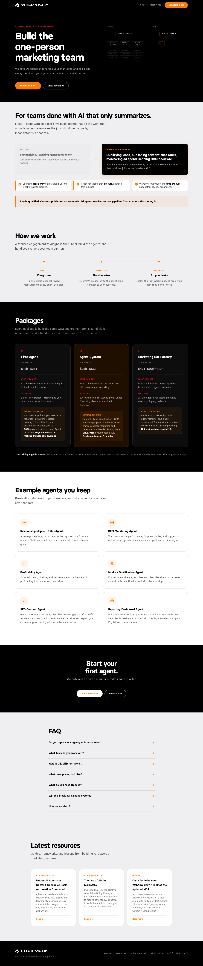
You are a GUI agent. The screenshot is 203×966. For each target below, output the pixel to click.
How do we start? (59, 806)
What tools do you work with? (66, 753)
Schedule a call (176, 5)
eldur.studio (157, 953)
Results (143, 5)
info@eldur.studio (177, 953)
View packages (56, 86)
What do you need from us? (65, 785)
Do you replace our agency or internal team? (75, 742)
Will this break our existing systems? (71, 796)
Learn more (115, 693)
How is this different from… (65, 763)
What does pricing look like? (65, 774)
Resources (155, 5)
